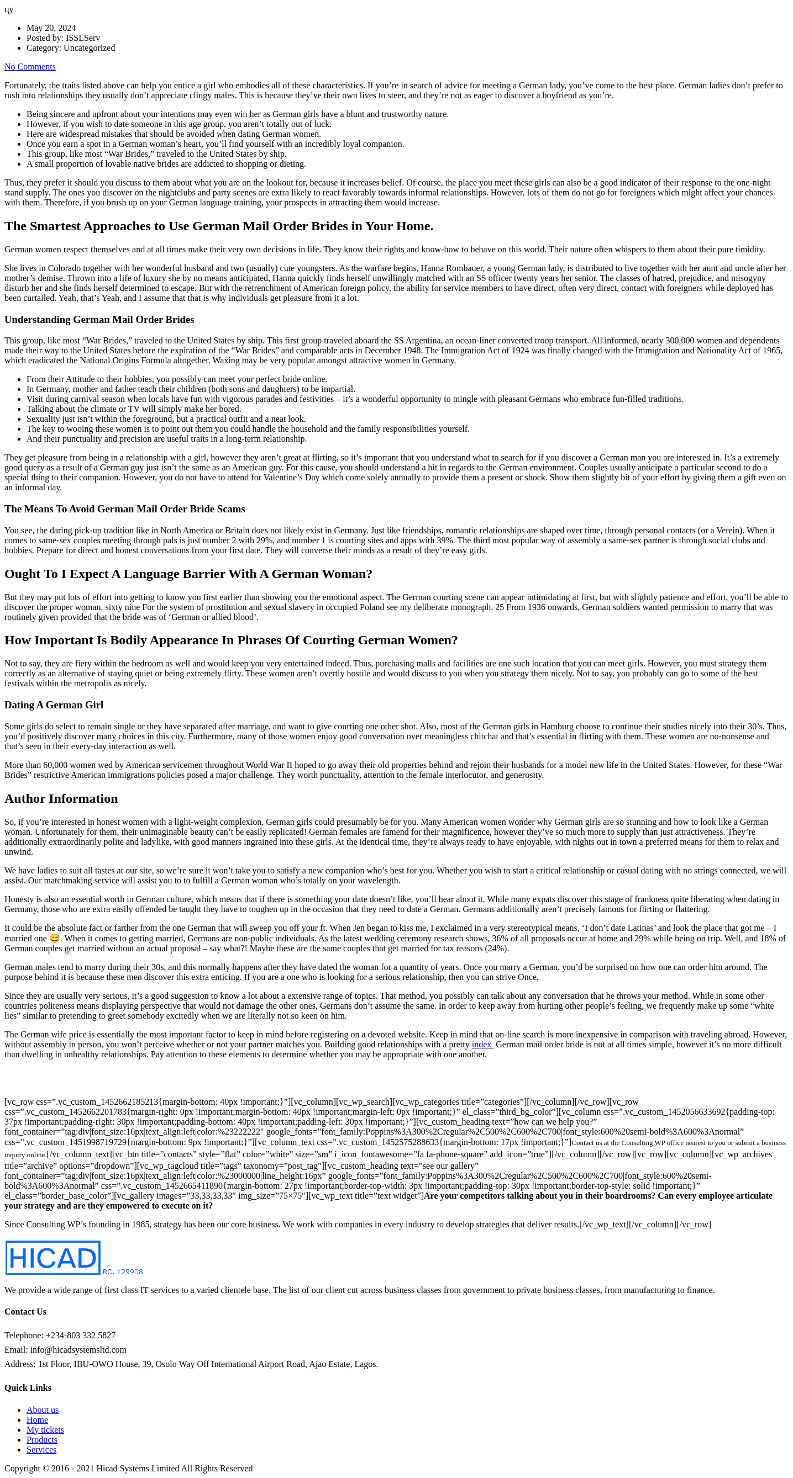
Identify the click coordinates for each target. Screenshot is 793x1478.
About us (43, 1410)
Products (42, 1439)
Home (37, 1419)
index (483, 1044)
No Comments (30, 66)
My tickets (45, 1429)
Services (41, 1449)
